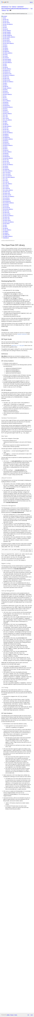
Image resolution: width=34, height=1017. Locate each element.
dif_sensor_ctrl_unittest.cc (8, 196)
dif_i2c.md (5, 99)
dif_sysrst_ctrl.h (6, 218)
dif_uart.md (5, 228)
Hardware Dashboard (22, 334)
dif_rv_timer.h (6, 186)
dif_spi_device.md (7, 201)
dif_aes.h (5, 27)
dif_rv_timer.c (6, 185)
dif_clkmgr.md (6, 51)
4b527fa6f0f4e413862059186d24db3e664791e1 (14, 8)
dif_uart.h (5, 226)
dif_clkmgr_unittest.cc (7, 52)
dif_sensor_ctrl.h (6, 193)
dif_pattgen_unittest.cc (8, 139)
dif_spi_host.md (6, 207)
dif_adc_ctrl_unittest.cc (8, 24)
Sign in (31, 2)
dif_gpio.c (5, 83)
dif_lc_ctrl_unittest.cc (7, 119)
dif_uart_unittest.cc (7, 229)
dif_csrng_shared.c (7, 59)
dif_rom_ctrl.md (6, 162)
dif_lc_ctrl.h (5, 116)
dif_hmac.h (5, 91)
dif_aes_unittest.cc (7, 30)
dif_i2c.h (5, 97)
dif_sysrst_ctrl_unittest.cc (8, 221)
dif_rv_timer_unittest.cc (8, 190)
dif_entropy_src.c (6, 70)
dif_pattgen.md (6, 137)
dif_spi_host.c (6, 204)
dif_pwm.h (5, 148)
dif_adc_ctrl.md (6, 22)
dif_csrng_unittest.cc (7, 62)
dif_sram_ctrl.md (6, 214)
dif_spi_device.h (6, 199)
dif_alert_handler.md (7, 35)
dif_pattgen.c (6, 134)
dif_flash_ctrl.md (6, 80)
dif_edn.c (5, 64)
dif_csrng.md (6, 57)
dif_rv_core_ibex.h (7, 174)
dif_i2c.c (4, 96)
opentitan (20, 6)
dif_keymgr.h (6, 103)
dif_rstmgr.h (5, 167)
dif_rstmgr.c (5, 166)
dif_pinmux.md (6, 143)
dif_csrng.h (5, 56)
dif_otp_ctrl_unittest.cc (8, 132)
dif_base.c (5, 45)
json (31, 1014)
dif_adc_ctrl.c (6, 19)
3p (10, 6)
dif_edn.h (5, 65)
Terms (15, 1015)
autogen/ (5, 16)
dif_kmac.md (6, 111)
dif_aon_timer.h (6, 40)
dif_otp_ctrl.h (6, 129)
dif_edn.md (5, 67)
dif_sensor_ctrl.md (7, 194)
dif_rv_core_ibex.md (7, 175)
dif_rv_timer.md (6, 188)
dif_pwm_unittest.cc (7, 151)
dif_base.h (5, 46)
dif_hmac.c (5, 89)
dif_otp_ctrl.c (5, 127)
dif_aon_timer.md (7, 41)
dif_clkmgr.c (5, 48)
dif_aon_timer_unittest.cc (8, 43)
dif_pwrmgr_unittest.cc (8, 158)
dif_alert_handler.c (7, 32)
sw (31, 8)
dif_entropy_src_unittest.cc (9, 75)
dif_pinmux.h (5, 142)
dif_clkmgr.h (5, 49)
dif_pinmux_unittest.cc (8, 145)
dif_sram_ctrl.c (6, 210)
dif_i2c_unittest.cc (7, 100)
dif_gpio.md (5, 86)
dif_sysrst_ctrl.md (7, 220)
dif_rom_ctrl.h (6, 161)
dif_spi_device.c (6, 198)
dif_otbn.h (5, 123)
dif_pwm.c (5, 147)
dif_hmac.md (6, 92)
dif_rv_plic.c (5, 178)
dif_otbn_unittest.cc (7, 126)
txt (28, 1014)
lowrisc (14, 6)
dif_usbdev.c (5, 231)
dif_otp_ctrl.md (6, 131)
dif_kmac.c (5, 108)
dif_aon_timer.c (6, 38)
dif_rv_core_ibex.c (7, 172)
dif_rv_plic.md (6, 182)
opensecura (4, 6)
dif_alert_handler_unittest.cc (9, 37)
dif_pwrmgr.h (6, 155)
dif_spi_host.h (6, 206)
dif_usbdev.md (6, 234)
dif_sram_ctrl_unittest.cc (8, 215)
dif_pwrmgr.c (6, 153)
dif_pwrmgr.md (6, 156)
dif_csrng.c (5, 54)
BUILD (4, 17)
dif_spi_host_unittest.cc (8, 209)
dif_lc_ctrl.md (6, 118)
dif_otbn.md (5, 124)
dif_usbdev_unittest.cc (8, 236)
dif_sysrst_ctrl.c (6, 217)
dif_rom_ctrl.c (6, 159)
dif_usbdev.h (5, 233)
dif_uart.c (5, 225)
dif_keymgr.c (5, 102)
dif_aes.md (5, 29)
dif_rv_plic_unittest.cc (7, 183)
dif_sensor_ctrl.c (6, 191)
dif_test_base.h (6, 223)
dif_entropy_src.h (6, 72)
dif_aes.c (5, 25)
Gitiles (8, 1015)
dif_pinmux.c (5, 140)
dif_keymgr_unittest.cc (8, 107)
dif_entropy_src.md (7, 73)
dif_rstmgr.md (6, 169)
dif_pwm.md (5, 150)
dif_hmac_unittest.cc (7, 94)
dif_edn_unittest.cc (7, 68)
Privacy (11, 1015)
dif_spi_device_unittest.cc (8, 202)
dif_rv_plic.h (5, 180)
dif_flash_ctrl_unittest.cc (8, 81)
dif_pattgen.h (6, 135)
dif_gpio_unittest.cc (7, 88)
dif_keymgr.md (6, 105)
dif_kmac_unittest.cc (7, 113)
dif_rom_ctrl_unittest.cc (8, 164)
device (4, 10)
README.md (6, 237)
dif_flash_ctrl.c (6, 76)
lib (7, 10)
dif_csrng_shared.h (7, 60)
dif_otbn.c (5, 121)
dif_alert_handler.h (7, 33)
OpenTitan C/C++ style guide (18, 345)
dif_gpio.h (5, 84)
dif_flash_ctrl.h (6, 78)
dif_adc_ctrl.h (6, 21)
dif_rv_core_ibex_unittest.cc (9, 177)
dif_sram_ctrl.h (6, 212)
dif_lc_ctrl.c (5, 115)
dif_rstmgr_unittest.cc (7, 170)
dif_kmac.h (5, 110)
